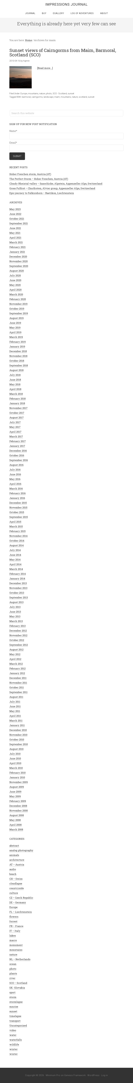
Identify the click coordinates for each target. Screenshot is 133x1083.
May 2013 (14, 616)
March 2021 (16, 242)
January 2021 (17, 251)
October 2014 (16, 540)
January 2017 (17, 445)
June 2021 (15, 228)
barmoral (26, 97)
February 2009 (17, 801)
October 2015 (16, 512)
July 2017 (15, 422)
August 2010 (16, 749)
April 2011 (15, 715)
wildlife (14, 1044)
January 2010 (17, 777)
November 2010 (18, 734)
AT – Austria (16, 864)
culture (13, 892)
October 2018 (16, 360)
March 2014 (16, 569)
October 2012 (16, 640)
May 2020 (15, 284)
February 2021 (17, 247)
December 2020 (18, 256)
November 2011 (18, 682)
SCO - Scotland (60, 93)
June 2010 (15, 758)
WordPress (93, 1075)
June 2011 (15, 706)
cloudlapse (15, 883)
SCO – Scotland (18, 982)
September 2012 (18, 644)
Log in (104, 1075)
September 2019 (18, 313)
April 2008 (15, 824)
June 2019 (15, 322)
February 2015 (17, 531)
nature (42, 93)
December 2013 (18, 583)
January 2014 (17, 578)
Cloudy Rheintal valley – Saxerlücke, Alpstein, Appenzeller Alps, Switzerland (55, 183)
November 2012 (18, 635)
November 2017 (18, 408)
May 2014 (15, 559)
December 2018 (18, 351)
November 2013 (18, 588)
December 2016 (18, 450)
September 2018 (18, 365)
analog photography (21, 850)
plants (13, 973)
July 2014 (15, 550)
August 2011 (16, 696)
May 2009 (15, 796)
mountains (33, 93)
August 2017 (16, 417)
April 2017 (15, 431)
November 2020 (18, 261)
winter (13, 1049)
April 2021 (15, 237)
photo (49, 93)
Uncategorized (18, 1025)
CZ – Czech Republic (21, 897)
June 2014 (15, 554)
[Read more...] (45, 68)
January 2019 (17, 346)
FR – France (16, 926)
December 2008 (18, 805)
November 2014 (18, 535)
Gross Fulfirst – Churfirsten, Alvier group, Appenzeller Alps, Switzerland (52, 188)
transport (15, 1020)
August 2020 (16, 270)
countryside (16, 888)
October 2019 (16, 308)
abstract (14, 845)
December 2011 (17, 677)
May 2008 (15, 820)
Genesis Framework (75, 1075)
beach (12, 874)
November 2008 (18, 810)
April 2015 (15, 521)
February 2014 (17, 573)
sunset (71, 93)
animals (14, 855)
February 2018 (17, 398)
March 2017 (16, 436)
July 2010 (15, 753)
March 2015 (16, 526)
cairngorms (37, 97)
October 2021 (16, 218)
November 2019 (18, 303)
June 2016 (15, 474)
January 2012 (17, 673)
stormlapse (16, 1001)
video (12, 1030)
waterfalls (15, 1039)
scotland (83, 97)
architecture (16, 859)
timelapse (15, 1016)
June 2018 (15, 379)
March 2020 (16, 294)
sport (12, 992)
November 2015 (18, 507)
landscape (48, 97)
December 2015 (18, 502)
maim (57, 97)
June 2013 (15, 611)
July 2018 (15, 374)
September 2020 (18, 266)
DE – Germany (17, 902)
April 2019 (15, 332)
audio (12, 869)
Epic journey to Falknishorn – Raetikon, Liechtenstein (41, 193)
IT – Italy (14, 930)
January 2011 (17, 725)
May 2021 (14, 232)
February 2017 (17, 441)
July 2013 (15, 606)
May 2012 (14, 654)
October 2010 (16, 739)
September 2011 (18, 692)
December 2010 (18, 730)
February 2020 (17, 299)
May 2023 (15, 209)
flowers (13, 916)
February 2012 (17, 668)
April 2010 (15, 763)
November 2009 (18, 782)
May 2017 (15, 427)
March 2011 (15, 720)
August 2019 (16, 318)
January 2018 (17, 403)
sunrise (13, 1006)
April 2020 (15, 289)
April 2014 (15, 564)
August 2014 (16, 545)
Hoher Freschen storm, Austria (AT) (30, 174)
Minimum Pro (53, 1075)
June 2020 (15, 280)
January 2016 (17, 498)
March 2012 (16, 663)
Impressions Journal (66, 4)
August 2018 (16, 370)
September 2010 (18, 744)
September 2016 (18, 460)
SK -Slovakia (17, 987)
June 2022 (15, 213)
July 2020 (15, 275)
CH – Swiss (15, 878)
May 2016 (14, 479)
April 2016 (15, 483)
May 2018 (14, 384)
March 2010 (16, 767)
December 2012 (18, 630)
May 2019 (15, 327)
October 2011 (16, 687)
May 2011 (14, 711)
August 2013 (16, 602)
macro (13, 940)
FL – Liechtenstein (20, 911)
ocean (12, 964)
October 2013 (16, 592)
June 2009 (15, 791)
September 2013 (18, 597)
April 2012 (15, 659)
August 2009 (16, 786)
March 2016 (16, 488)
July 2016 (15, 469)
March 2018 (16, 393)
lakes (12, 935)
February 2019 (17, 341)
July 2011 (14, 701)
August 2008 (16, 815)
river (12, 978)
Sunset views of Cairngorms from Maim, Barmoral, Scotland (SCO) (62, 52)
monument (16, 945)
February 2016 (17, 493)
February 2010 (17, 772)
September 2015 (18, 516)
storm (12, 997)
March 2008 (16, 829)
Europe (24, 93)
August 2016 (16, 464)
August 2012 (16, 649)
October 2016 (16, 455)
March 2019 (16, 337)
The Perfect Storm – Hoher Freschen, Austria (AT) (38, 178)
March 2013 (16, 621)
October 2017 (16, 412)
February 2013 (17, 625)
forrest (13, 921)
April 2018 (15, 389)
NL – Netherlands (19, 959)
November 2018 (18, 355)
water (12, 1035)
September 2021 (18, 223)
